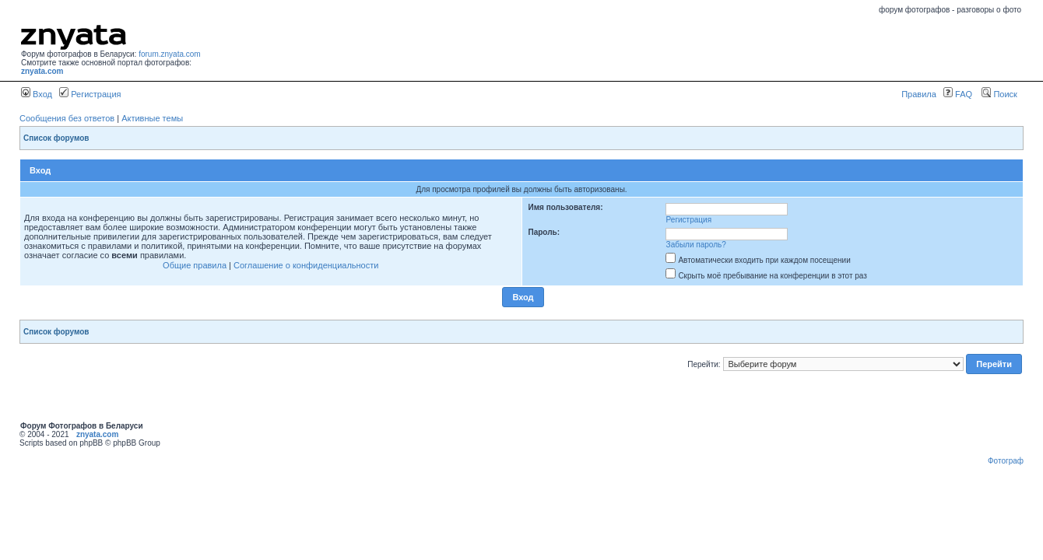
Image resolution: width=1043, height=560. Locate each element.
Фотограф (1006, 461)
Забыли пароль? (696, 244)
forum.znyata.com (169, 54)
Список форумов (56, 138)
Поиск (999, 94)
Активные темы (152, 118)
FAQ (957, 94)
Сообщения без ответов (66, 118)
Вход (36, 94)
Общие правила (195, 265)
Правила (918, 94)
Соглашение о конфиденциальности (306, 265)
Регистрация (90, 94)
